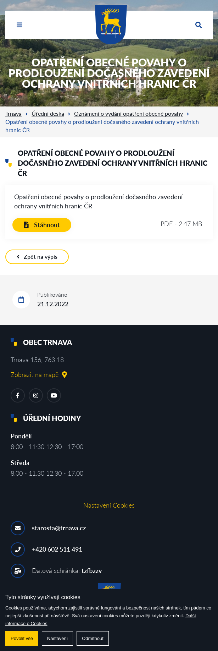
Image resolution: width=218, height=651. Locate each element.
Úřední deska (48, 113)
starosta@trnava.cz (59, 528)
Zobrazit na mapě (39, 374)
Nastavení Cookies (109, 505)
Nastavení (57, 638)
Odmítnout (93, 638)
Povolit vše (22, 638)
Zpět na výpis (37, 256)
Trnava (13, 113)
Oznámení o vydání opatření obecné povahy (128, 113)
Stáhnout (42, 225)
